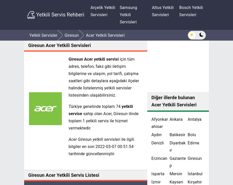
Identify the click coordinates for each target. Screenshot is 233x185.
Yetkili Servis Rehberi (55, 15)
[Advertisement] (178, 66)
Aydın (156, 134)
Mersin (176, 173)
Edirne (193, 143)
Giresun (195, 158)
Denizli (157, 143)
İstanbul (195, 173)
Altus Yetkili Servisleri (163, 11)
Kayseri (176, 182)
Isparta (157, 173)
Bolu (192, 134)
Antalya (194, 119)
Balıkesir (178, 134)
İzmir (156, 182)
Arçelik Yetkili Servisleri (102, 11)
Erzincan (159, 158)
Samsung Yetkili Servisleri (128, 14)
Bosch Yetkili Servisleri (191, 11)
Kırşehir (195, 182)
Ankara (176, 119)
